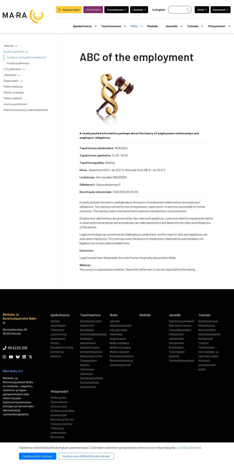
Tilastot (203, 343)
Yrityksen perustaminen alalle (207, 365)
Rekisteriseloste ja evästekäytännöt (26, 110)
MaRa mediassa (13, 86)
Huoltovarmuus (208, 321)
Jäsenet (9, 45)
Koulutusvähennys (18, 63)
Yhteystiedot (219, 26)
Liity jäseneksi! (93, 9)
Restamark (220, 9)
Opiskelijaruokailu (91, 378)
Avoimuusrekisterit (15, 104)
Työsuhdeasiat (116, 9)
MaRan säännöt (13, 98)
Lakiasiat (139, 9)
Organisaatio (11, 80)
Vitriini (202, 9)
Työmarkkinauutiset (181, 360)
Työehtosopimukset (181, 321)
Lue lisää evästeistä (188, 447)
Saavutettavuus (89, 347)
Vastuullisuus (206, 325)
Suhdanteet (205, 338)
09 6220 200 (15, 348)
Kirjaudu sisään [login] (69, 9)
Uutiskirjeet (176, 347)
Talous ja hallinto (61, 424)
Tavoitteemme (113, 26)
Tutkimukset (206, 347)
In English (158, 9)
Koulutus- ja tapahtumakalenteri (26, 57)
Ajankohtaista (85, 26)
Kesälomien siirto (91, 356)
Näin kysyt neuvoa (180, 325)
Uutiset (55, 321)
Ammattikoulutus (91, 352)
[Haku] (180, 10)
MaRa (137, 26)
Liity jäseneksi (12, 69)
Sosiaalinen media (61, 347)
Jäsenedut (10, 74)
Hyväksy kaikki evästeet (37, 456)
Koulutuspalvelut (14, 51)
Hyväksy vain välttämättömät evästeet (86, 456)
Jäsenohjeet (58, 325)
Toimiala (195, 26)
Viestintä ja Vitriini (61, 419)
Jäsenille (173, 26)
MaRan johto (58, 397)
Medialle (152, 26)
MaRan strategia (14, 92)
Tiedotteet (57, 330)
